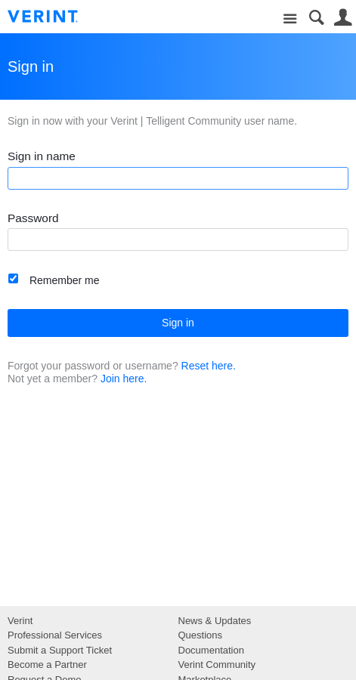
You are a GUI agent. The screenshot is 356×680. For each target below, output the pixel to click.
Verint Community (217, 664)
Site (290, 19)
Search (316, 18)
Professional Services (55, 635)
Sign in (178, 323)
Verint (20, 620)
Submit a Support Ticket (60, 650)
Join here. (124, 378)
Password (33, 218)
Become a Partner (47, 664)
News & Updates (215, 620)
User (343, 18)
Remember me (64, 280)
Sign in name (42, 156)
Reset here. (208, 366)
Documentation (211, 650)
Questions (200, 635)
